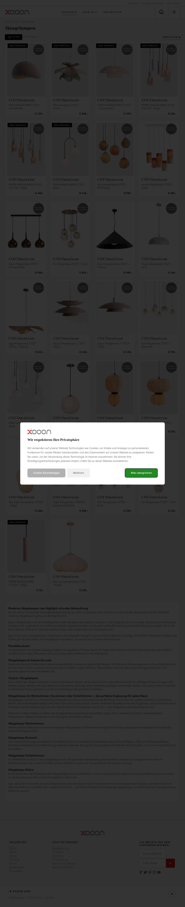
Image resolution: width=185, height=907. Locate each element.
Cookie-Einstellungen (46, 473)
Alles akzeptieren (141, 473)
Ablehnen (78, 473)
